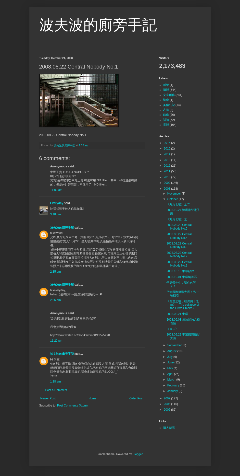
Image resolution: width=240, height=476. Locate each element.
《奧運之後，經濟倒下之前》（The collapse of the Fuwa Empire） (182, 305)
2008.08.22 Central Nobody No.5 (178, 226)
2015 (167, 148)
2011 (167, 171)
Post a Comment (56, 390)
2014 (167, 154)
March (171, 379)
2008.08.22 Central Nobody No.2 (178, 254)
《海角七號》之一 (178, 219)
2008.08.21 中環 (177, 314)
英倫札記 (169, 105)
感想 (166, 85)
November (174, 193)
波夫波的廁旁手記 (98, 25)
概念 (166, 100)
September (174, 345)
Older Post (136, 398)
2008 (167, 188)
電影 (166, 125)
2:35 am (55, 271)
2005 (167, 409)
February (173, 385)
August (172, 351)
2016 (167, 143)
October (172, 199)
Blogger (138, 454)
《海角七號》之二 (178, 204)
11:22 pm (56, 340)
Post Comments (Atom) (72, 405)
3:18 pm (55, 214)
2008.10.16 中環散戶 (180, 271)
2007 (167, 398)
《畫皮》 (172, 329)
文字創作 (169, 95)
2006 (167, 404)
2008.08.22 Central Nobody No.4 (178, 235)
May (170, 368)
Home (92, 398)
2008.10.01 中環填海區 (181, 277)
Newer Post (48, 398)
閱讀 (166, 120)
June (170, 362)
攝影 (166, 90)
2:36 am (55, 300)
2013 (167, 160)
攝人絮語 (169, 428)
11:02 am (56, 190)
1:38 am (55, 381)
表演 (166, 110)
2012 (167, 165)
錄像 (166, 114)
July (170, 357)
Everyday (56, 203)
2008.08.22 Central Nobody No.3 (178, 245)
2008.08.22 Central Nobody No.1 (178, 263)
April (170, 374)
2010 (167, 177)
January (172, 391)
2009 (167, 183)
